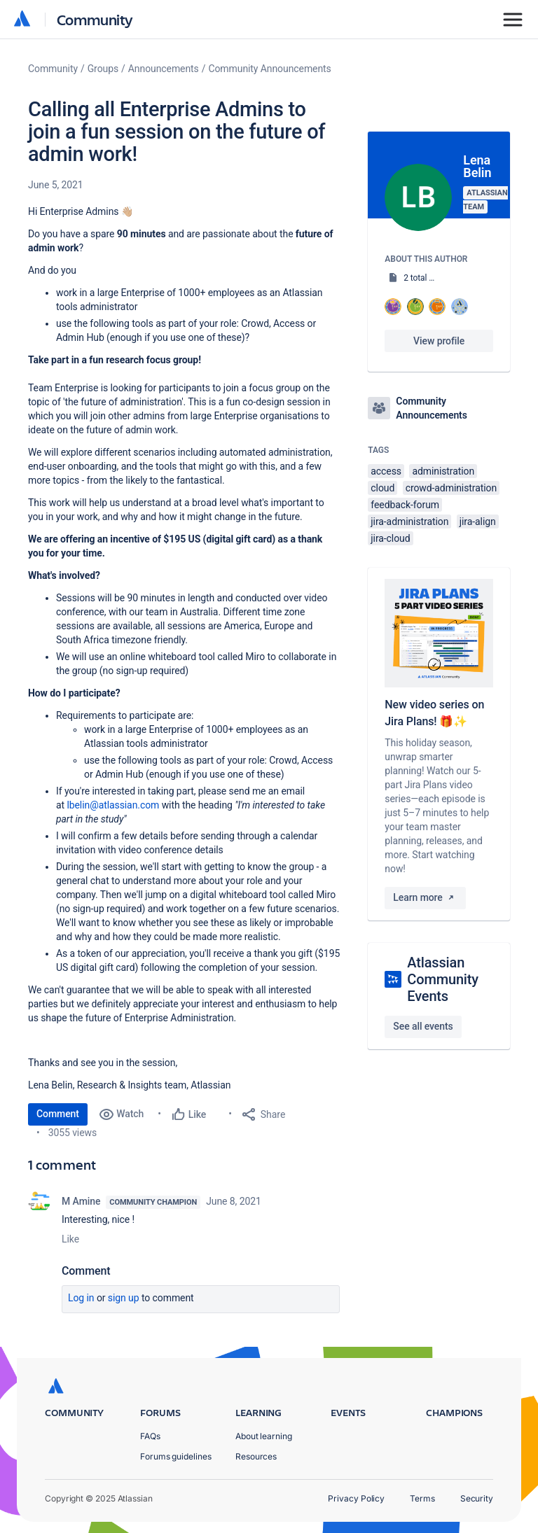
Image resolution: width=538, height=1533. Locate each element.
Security (476, 1498)
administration (443, 471)
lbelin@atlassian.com (113, 805)
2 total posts (427, 278)
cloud (382, 487)
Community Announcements (269, 68)
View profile (438, 340)
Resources (256, 1456)
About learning (263, 1436)
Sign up (123, 1297)
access (386, 471)
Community (95, 19)
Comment (57, 1113)
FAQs (150, 1436)
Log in (81, 1297)
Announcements (163, 68)
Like (70, 1239)
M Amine (81, 1201)
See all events (423, 1026)
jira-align (478, 521)
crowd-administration (451, 487)
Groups (103, 68)
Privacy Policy (356, 1498)
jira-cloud (390, 538)
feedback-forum (405, 504)
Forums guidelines (176, 1456)
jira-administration (409, 521)
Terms (422, 1498)
